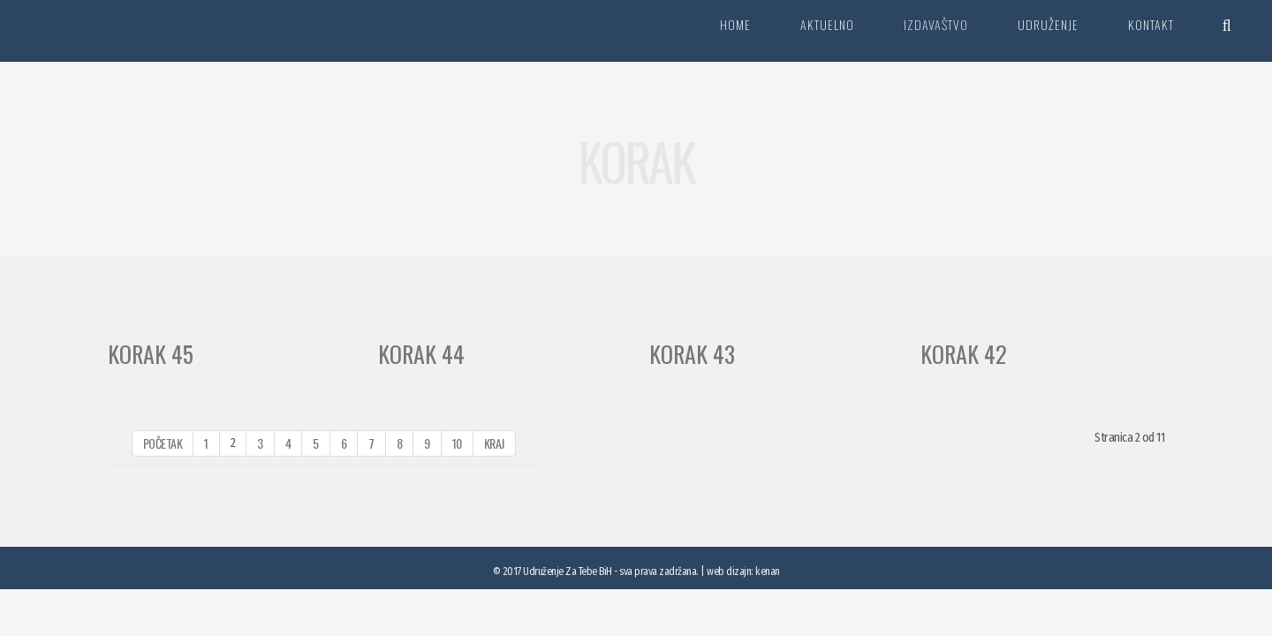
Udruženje (1048, 24)
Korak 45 (150, 354)
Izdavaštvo (936, 24)
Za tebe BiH (110, 31)
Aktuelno (827, 24)
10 (457, 443)
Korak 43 (692, 354)
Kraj (494, 443)
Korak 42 (963, 354)
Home (735, 24)
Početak (163, 443)
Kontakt (1151, 24)
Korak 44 (421, 354)
